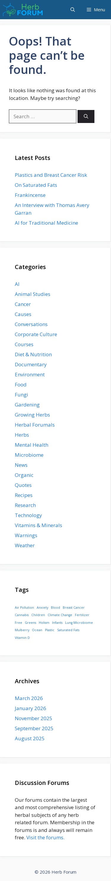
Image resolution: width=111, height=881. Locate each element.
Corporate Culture (36, 334)
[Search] (86, 116)
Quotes (23, 485)
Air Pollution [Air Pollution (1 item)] (24, 607)
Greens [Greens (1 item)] (30, 623)
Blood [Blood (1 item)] (55, 607)
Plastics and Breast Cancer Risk (51, 174)
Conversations (31, 324)
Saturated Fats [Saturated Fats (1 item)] (68, 630)
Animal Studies (32, 294)
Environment (30, 374)
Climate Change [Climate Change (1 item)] (60, 615)
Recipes (24, 495)
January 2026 (30, 708)
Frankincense (30, 195)
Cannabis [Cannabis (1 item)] (22, 615)
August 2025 (30, 738)
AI (17, 284)
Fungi (21, 394)
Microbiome (29, 454)
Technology (28, 515)
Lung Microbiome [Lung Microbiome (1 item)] (79, 623)
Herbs (22, 434)
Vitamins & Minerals (38, 525)
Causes (23, 314)
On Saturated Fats (36, 185)
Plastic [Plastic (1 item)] (49, 630)
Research (25, 505)
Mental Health (31, 444)
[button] (73, 9)
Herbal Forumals (35, 424)
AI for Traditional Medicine (46, 222)
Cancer (23, 304)
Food (21, 384)
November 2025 (33, 718)
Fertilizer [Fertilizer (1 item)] (82, 615)
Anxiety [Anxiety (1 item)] (42, 607)
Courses (24, 344)
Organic (24, 475)
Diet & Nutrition (33, 354)
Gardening (27, 404)
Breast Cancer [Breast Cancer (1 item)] (74, 607)
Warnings (26, 535)
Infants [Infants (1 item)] (57, 623)
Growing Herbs (32, 414)
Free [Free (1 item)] (18, 623)
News (21, 464)
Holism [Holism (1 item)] (44, 623)
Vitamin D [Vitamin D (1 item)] (22, 638)
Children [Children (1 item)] (38, 615)
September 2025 (34, 728)
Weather (25, 545)
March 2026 (29, 698)
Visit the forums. (45, 837)
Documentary (31, 364)
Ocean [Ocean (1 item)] (37, 630)
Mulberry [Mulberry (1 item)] (22, 630)
